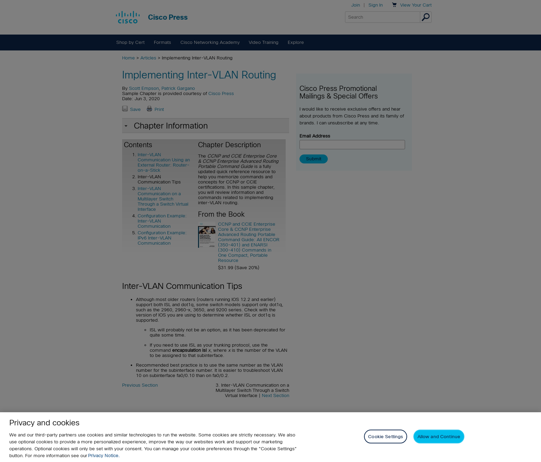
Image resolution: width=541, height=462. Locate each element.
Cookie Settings (385, 436)
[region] (270, 437)
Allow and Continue (438, 436)
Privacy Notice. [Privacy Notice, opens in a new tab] (104, 455)
